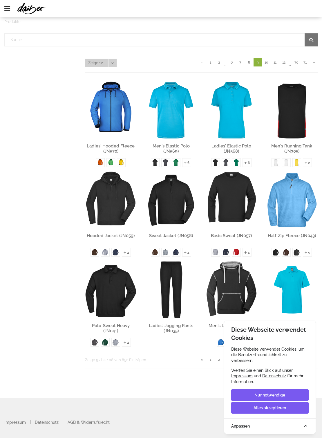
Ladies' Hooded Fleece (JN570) (111, 148)
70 (296, 62)
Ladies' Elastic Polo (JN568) (231, 148)
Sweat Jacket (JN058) (171, 235)
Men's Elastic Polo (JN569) (171, 148)
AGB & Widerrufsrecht (89, 422)
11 (275, 62)
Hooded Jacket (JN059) (111, 235)
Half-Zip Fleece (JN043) (292, 235)
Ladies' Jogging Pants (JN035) (171, 328)
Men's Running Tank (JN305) (291, 148)
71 (305, 62)
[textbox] (161, 40)
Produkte (12, 21)
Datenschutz (47, 422)
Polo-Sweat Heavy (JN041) (111, 328)
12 (283, 62)
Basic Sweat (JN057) (231, 235)
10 (266, 62)
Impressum (15, 422)
